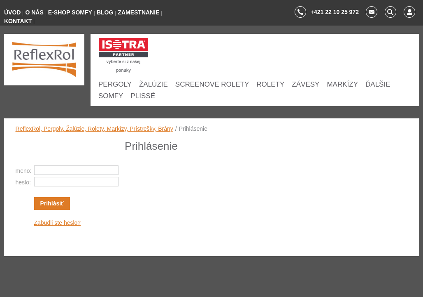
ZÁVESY (305, 84)
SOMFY (110, 96)
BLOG (105, 12)
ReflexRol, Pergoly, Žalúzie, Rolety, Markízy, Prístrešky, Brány (94, 128)
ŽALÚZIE (153, 84)
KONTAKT (18, 21)
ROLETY (270, 84)
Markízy (342, 84)
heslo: (23, 182)
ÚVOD (12, 12)
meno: (24, 170)
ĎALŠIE (377, 84)
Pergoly (115, 84)
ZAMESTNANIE (138, 12)
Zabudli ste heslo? (57, 222)
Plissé (142, 96)
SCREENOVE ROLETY (212, 84)
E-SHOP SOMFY (70, 12)
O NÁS (34, 12)
